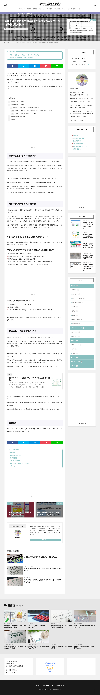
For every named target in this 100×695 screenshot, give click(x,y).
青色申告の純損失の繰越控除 (16, 102)
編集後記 (11, 119)
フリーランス (76, 345)
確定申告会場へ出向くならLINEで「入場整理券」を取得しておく (88, 225)
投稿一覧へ (44, 539)
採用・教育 (76, 332)
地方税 (75, 315)
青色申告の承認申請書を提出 (16, 116)
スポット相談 (57, 9)
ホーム (38, 685)
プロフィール (22, 9)
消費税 (75, 311)
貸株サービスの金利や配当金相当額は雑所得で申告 (84, 626)
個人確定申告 (14, 458)
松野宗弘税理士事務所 (55, 689)
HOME (7, 42)
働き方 (75, 340)
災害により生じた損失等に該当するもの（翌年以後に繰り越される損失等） (32, 111)
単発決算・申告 (37, 9)
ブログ (70, 9)
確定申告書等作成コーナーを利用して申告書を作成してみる (88, 236)
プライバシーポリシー (57, 685)
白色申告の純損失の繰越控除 (16, 105)
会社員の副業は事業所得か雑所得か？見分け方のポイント (43, 557)
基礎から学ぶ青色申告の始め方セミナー (21, 57)
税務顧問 (29, 9)
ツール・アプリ (77, 362)
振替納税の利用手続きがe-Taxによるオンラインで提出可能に (88, 246)
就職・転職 (76, 336)
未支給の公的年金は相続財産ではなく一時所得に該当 (84, 647)
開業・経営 (76, 294)
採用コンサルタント (78, 328)
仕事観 (75, 353)
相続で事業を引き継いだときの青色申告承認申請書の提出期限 (61, 626)
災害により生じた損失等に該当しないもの (23, 114)
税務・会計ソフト (77, 302)
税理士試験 (76, 324)
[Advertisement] (35, 135)
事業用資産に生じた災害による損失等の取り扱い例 (24, 108)
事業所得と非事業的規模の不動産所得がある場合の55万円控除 (15, 626)
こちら (87, 64)
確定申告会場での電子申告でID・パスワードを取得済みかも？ (88, 267)
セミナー (64, 9)
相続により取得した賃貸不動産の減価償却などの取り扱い (38, 647)
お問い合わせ (76, 9)
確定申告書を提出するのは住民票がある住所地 (88, 257)
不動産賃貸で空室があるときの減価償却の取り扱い (61, 647)
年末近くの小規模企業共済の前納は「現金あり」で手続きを (15, 647)
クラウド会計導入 (47, 9)
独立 (74, 349)
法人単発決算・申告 (15, 455)
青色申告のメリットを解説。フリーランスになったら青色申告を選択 (29, 379)
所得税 (25, 29)
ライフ (75, 366)
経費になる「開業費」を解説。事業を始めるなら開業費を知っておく (43, 581)
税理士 (17, 42)
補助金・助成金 (77, 319)
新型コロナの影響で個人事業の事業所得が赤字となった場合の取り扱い (42, 42)
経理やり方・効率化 (78, 298)
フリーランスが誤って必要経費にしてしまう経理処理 (38, 626)
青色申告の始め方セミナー (80, 146)
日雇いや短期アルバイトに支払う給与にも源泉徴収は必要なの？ (43, 569)
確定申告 (75, 290)
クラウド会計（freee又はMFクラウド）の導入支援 (24, 55)
